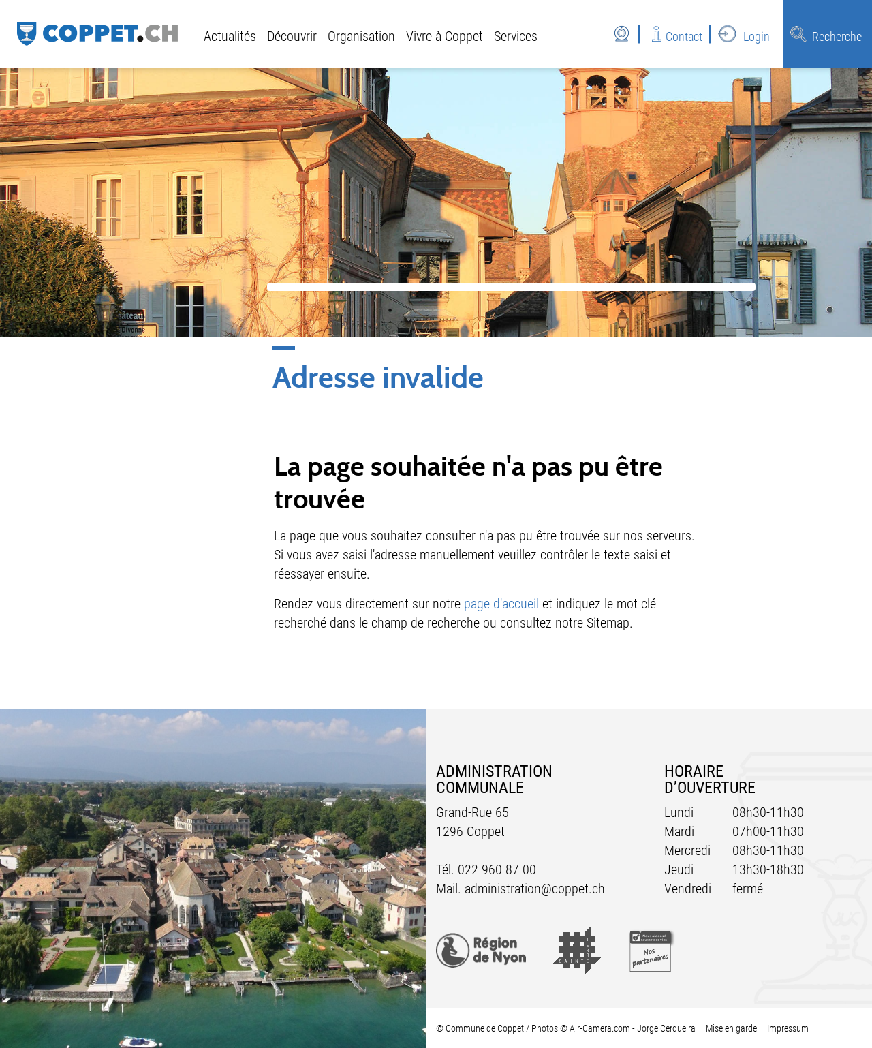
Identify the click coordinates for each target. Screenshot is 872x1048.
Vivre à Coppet (444, 36)
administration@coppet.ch (535, 888)
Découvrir (292, 36)
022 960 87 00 (497, 869)
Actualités (230, 36)
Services (516, 36)
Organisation (361, 36)
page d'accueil (501, 604)
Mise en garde (731, 1028)
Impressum (788, 1028)
